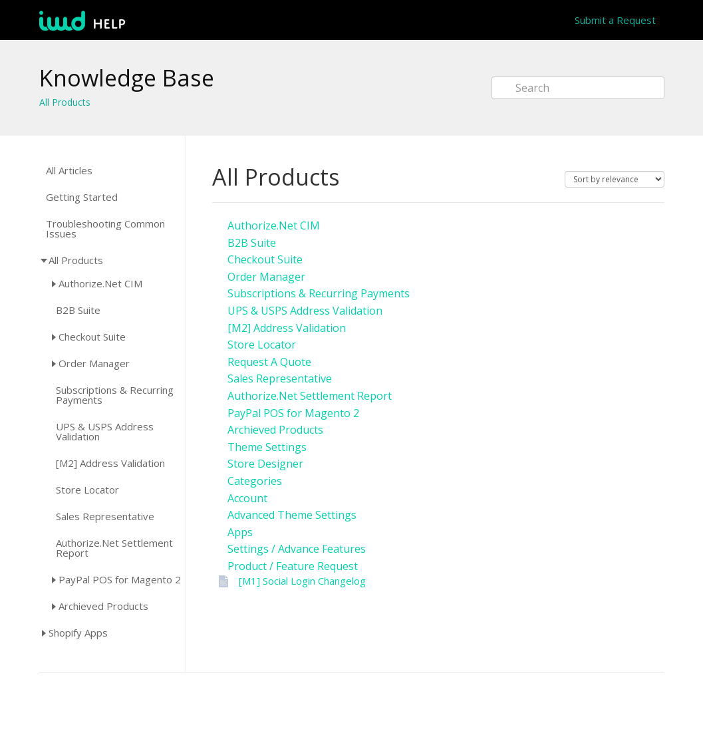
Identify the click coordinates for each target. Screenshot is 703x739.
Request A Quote (269, 362)
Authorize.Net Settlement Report (114, 548)
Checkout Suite (92, 336)
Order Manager (94, 363)
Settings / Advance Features (296, 548)
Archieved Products (103, 606)
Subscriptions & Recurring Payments (115, 395)
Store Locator (87, 490)
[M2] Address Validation (110, 463)
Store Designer (265, 463)
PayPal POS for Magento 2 (120, 579)
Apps (240, 532)
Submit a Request (615, 20)
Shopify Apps (78, 632)
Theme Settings (267, 447)
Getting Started (82, 197)
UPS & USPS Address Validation (105, 432)
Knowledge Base (126, 78)
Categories (254, 481)
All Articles (69, 171)
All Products (64, 102)
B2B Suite (78, 310)
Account (247, 498)
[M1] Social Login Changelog (302, 580)
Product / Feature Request (292, 566)
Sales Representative (105, 516)
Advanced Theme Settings (291, 515)
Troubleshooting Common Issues (105, 229)
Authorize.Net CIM (100, 283)
